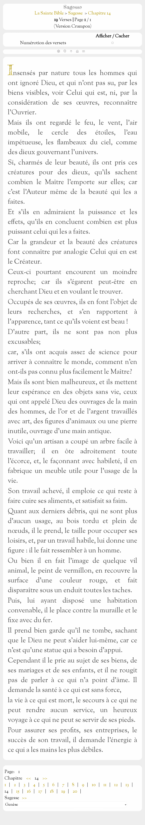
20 (75, 791)
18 (52, 791)
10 (94, 785)
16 (29, 791)
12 (116, 785)
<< (28, 778)
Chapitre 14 (99, 13)
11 (104, 785)
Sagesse (75, 13)
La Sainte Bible (50, 13)
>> (44, 778)
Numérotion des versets (43, 43)
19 (63, 791)
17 (40, 791)
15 (17, 791)
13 (127, 785)
